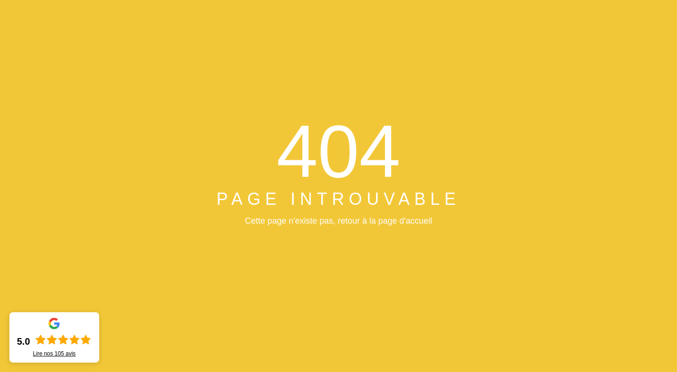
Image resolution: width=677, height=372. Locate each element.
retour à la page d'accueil (385, 221)
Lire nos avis (54, 353)
